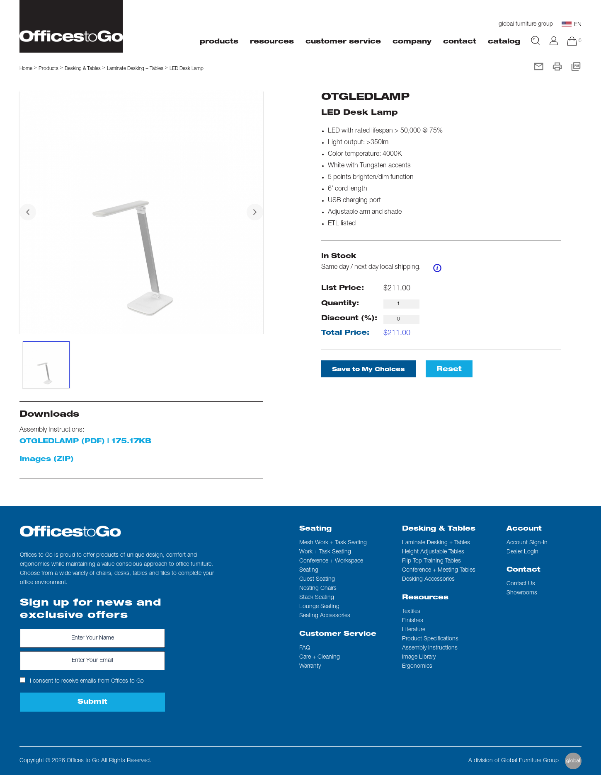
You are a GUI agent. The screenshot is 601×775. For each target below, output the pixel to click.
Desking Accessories (428, 579)
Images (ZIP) (46, 459)
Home (25, 68)
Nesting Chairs (318, 589)
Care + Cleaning (319, 657)
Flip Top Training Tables (431, 561)
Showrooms (521, 593)
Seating (315, 529)
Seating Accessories (324, 616)
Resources (425, 598)
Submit (93, 702)
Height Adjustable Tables (433, 552)
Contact (523, 570)
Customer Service (337, 634)
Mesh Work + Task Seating (333, 543)
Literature (413, 630)
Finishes (412, 621)
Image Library (419, 657)
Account (524, 529)
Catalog (504, 42)
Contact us (520, 584)
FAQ (304, 648)
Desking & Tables (438, 529)
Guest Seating (317, 579)
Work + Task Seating (325, 552)
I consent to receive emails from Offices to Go (82, 680)
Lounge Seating (319, 607)
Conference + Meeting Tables (438, 570)
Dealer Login (522, 552)
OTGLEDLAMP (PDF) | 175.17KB (85, 442)
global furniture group (526, 24)
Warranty (310, 666)
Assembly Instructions (430, 648)
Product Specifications (430, 639)
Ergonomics (417, 666)
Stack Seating (316, 598)
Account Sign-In (527, 543)
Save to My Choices (368, 370)
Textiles (411, 612)
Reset (449, 370)
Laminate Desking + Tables (135, 68)
